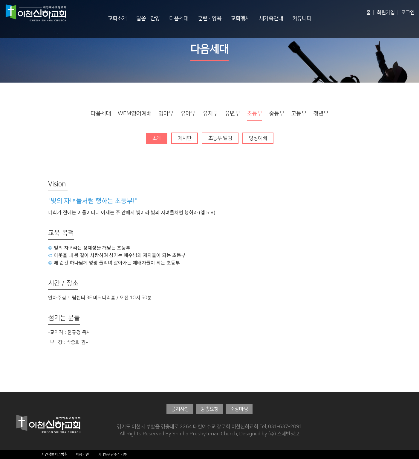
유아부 (188, 113)
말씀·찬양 (148, 19)
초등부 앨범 (220, 138)
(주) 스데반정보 (283, 434)
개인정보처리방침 (54, 454)
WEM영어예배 (135, 113)
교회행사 (240, 19)
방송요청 (209, 409)
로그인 (408, 12)
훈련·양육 (209, 19)
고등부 (298, 113)
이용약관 (82, 454)
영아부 (166, 113)
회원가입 (386, 12)
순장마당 (239, 409)
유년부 (232, 113)
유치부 (210, 113)
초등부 (254, 113)
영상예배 (258, 138)
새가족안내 (271, 19)
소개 (156, 138)
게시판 (185, 138)
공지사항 (180, 409)
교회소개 (117, 19)
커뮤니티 (301, 19)
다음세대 (178, 19)
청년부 (320, 113)
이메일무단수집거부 (112, 454)
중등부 (276, 113)
